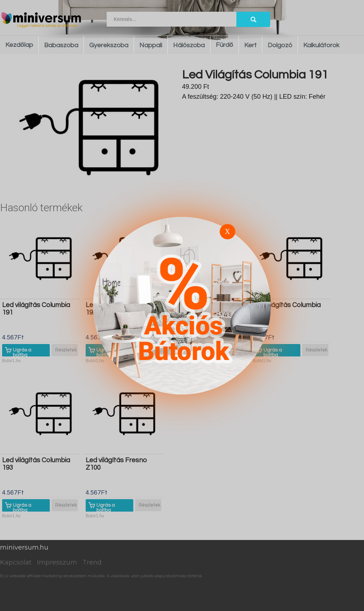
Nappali (150, 45)
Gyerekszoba (108, 45)
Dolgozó (280, 45)
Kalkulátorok (321, 45)
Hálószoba (189, 45)
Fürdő (224, 45)
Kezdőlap (19, 45)
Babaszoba (61, 45)
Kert (250, 45)
